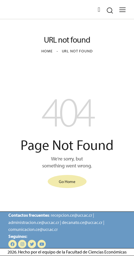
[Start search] (109, 10)
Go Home (67, 181)
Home (46, 50)
